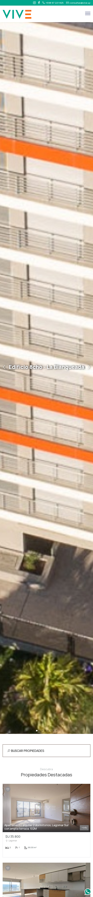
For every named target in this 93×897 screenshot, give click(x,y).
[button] (36, 730)
